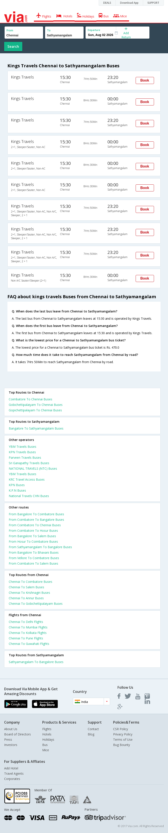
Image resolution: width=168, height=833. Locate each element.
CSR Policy (120, 729)
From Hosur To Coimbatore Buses (33, 541)
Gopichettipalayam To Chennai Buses (35, 410)
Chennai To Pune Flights (26, 638)
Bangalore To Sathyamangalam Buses (36, 428)
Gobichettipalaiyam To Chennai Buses (36, 405)
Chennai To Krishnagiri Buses (29, 592)
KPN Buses (17, 485)
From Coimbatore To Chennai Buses (35, 525)
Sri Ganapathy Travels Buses (29, 463)
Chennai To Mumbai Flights (28, 627)
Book (144, 80)
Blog (91, 734)
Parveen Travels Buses (25, 457)
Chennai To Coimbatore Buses (30, 582)
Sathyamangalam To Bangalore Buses (36, 662)
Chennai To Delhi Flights (26, 622)
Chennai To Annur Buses (26, 598)
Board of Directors (17, 734)
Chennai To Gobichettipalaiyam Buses (36, 603)
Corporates (12, 779)
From (10, 30)
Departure (94, 30)
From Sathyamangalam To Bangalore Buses (40, 547)
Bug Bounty (121, 745)
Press (8, 739)
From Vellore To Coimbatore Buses (34, 558)
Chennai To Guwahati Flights (29, 644)
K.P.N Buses (17, 490)
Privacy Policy (122, 734)
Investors (10, 745)
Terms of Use (123, 739)
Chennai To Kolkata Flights (28, 633)
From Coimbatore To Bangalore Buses (36, 519)
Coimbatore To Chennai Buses (30, 399)
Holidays (48, 739)
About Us (10, 729)
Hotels (46, 734)
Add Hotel (11, 768)
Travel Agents (14, 773)
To (49, 30)
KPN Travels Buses (22, 452)
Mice (45, 750)
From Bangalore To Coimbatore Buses (36, 514)
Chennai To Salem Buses (26, 587)
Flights (46, 729)
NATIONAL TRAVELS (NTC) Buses (33, 468)
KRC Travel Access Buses (27, 479)
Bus (45, 745)
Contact (93, 729)
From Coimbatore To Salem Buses (33, 563)
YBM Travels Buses (22, 446)
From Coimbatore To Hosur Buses (33, 530)
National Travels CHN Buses (29, 496)
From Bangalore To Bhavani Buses (34, 552)
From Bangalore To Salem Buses (32, 536)
